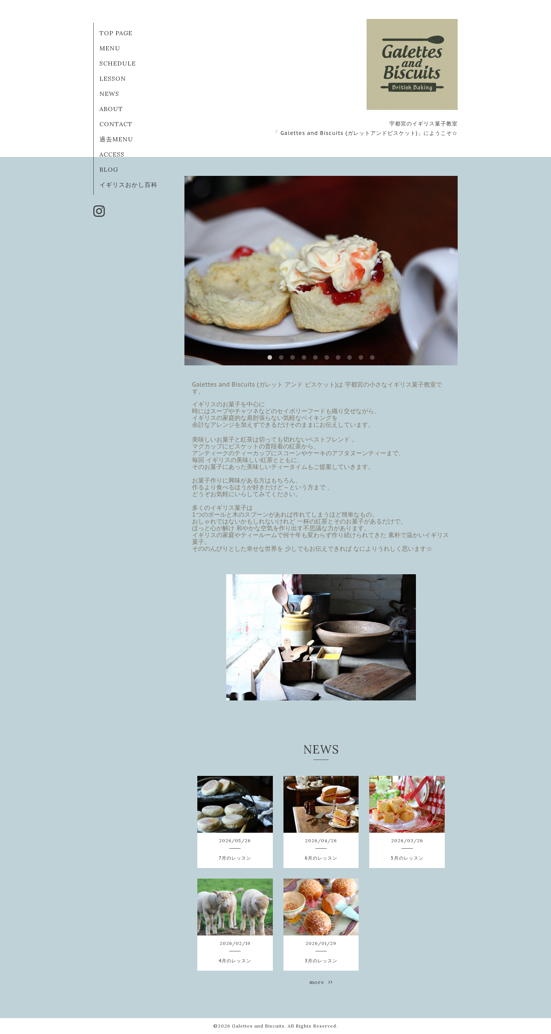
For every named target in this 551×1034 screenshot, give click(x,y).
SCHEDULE (117, 63)
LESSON (112, 78)
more (321, 982)
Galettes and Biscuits (258, 1026)
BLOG (108, 169)
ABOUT (111, 109)
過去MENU (116, 139)
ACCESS (111, 154)
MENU (109, 48)
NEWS (109, 93)
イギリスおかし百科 (128, 184)
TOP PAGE (115, 33)
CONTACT (115, 124)
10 (372, 358)
